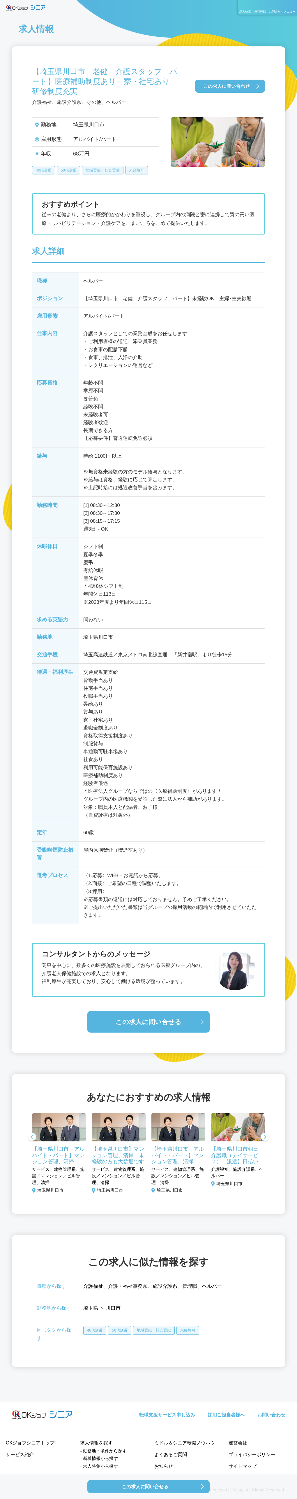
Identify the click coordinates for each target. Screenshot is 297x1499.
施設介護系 (165, 1286)
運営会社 (238, 1442)
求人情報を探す (96, 1442)
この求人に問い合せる (148, 1022)
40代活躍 (43, 170)
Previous (32, 1137)
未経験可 (136, 170)
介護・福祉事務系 (128, 1286)
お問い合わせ (271, 1414)
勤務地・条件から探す (105, 1450)
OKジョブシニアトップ (30, 1442)
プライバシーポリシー (252, 1454)
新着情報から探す (100, 1458)
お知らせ (163, 1466)
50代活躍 (68, 170)
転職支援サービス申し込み (167, 1414)
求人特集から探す (100, 1466)
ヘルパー (212, 1286)
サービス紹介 (20, 1454)
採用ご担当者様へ (226, 1414)
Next (265, 1137)
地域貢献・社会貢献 (103, 170)
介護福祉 (93, 1286)
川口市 (113, 1308)
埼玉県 (90, 1308)
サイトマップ (243, 1466)
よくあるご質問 (170, 1454)
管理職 (189, 1286)
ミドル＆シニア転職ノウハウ (184, 1442)
